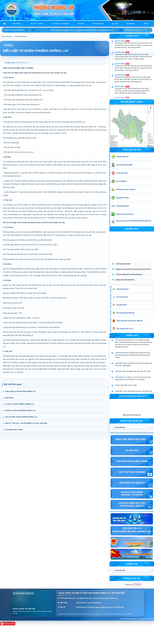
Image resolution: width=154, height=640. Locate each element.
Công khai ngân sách (122, 156)
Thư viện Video (132, 229)
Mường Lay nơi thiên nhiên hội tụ (125, 280)
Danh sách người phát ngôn (124, 165)
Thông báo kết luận (122, 289)
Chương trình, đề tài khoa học (125, 214)
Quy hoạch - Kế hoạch (60, 23)
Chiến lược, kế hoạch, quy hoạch (125, 189)
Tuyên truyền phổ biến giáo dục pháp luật (129, 321)
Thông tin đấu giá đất (122, 206)
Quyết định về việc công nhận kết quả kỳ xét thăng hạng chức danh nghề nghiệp (133, 376)
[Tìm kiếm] (148, 30)
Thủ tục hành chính (121, 173)
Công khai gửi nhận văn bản (132, 396)
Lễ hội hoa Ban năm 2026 (123, 264)
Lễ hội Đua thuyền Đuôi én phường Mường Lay (129, 274)
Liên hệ (146, 23)
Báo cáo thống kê (121, 181)
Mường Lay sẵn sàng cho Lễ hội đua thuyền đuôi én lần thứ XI (133, 269)
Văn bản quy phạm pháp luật (125, 313)
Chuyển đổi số (98, 23)
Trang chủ (7, 36)
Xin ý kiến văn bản (122, 297)
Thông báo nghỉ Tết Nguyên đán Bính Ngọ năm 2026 (132, 383)
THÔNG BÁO (132, 335)
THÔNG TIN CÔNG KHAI (131, 150)
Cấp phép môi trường (122, 198)
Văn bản (80, 23)
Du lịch (115, 23)
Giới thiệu (16, 23)
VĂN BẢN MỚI (131, 36)
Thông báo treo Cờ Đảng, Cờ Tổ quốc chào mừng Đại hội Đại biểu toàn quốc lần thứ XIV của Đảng (133, 390)
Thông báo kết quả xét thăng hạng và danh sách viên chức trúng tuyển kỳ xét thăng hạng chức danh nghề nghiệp (132, 366)
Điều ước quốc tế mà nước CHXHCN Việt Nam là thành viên (133, 221)
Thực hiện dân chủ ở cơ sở (124, 329)
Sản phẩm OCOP (121, 305)
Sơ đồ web (131, 23)
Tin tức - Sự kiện (36, 23)
